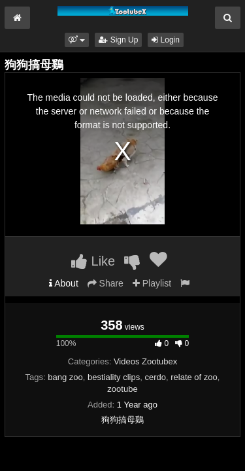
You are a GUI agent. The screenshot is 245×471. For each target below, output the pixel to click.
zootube (122, 389)
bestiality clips (114, 377)
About (63, 283)
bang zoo (65, 377)
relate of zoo (194, 377)
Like (93, 261)
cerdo (155, 377)
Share (105, 283)
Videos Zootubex (145, 361)
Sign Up (118, 39)
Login (166, 39)
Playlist (152, 283)
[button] (77, 40)
